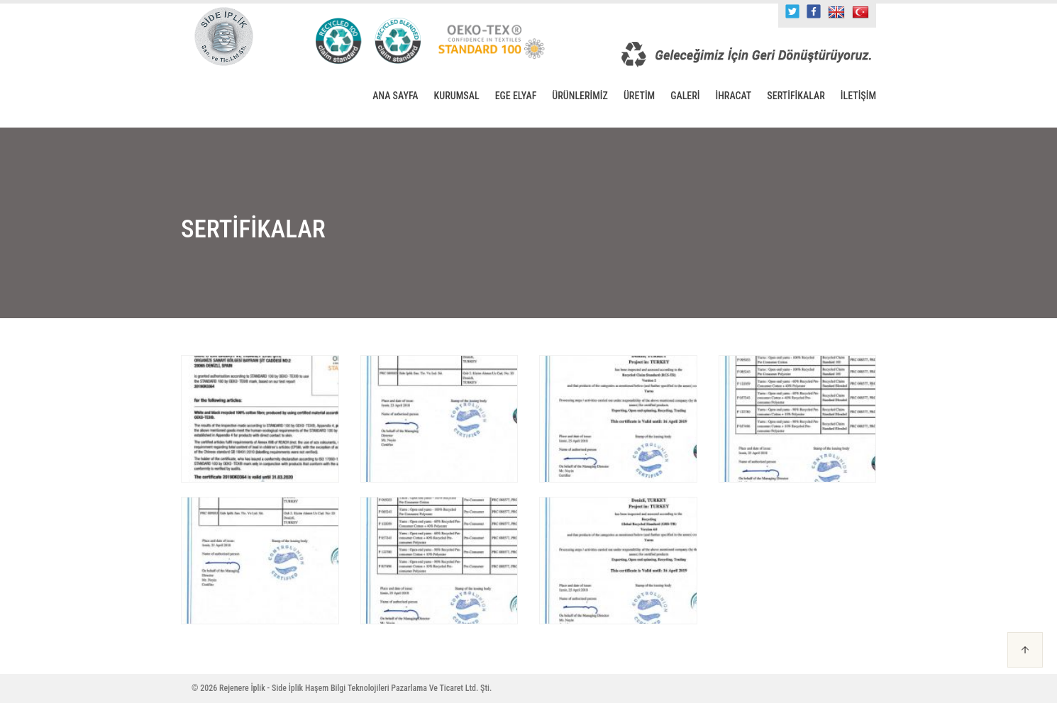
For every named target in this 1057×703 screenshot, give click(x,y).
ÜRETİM (639, 95)
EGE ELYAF (516, 95)
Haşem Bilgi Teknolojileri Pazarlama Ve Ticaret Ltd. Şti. (398, 688)
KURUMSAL (457, 95)
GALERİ (684, 95)
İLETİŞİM (858, 95)
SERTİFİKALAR (796, 95)
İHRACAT (734, 95)
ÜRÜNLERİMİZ (580, 95)
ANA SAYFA (395, 95)
